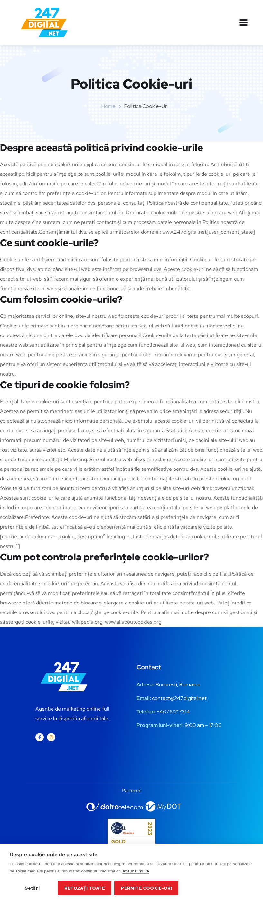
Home (108, 106)
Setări (32, 888)
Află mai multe (135, 871)
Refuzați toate (84, 888)
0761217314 (176, 711)
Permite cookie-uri (146, 888)
